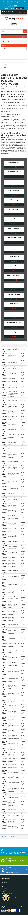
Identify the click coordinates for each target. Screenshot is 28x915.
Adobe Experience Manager (14, 209)
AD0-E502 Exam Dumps (4, 394)
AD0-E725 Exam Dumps (4, 748)
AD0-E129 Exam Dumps (4, 505)
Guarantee (4, 891)
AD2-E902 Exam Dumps (4, 760)
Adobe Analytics (14, 181)
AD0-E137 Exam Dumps (4, 754)
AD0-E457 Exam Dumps (4, 467)
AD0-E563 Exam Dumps (4, 783)
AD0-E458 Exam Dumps (4, 612)
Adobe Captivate (13, 303)
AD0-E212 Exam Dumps (4, 511)
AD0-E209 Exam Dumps (4, 412)
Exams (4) (14, 223)
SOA (4, 58)
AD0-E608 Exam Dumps (4, 665)
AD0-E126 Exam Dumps (4, 455)
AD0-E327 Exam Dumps (4, 517)
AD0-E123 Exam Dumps (4, 493)
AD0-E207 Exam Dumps (4, 374)
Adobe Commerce (14, 256)
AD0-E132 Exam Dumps (4, 559)
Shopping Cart (22, 12)
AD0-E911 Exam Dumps (4, 766)
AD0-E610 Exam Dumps (4, 821)
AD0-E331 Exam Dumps (4, 535)
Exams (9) (14, 270)
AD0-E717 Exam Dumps (4, 553)
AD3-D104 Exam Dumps (4, 400)
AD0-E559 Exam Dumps (4, 584)
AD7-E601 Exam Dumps (4, 488)
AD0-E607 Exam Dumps (4, 718)
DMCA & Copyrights (7, 893)
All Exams (4, 884)
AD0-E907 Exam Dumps (4, 700)
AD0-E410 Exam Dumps (4, 777)
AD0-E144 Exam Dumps (4, 815)
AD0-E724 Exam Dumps (4, 731)
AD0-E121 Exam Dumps (4, 380)
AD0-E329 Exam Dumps (4, 631)
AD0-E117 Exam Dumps (4, 368)
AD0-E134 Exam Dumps (4, 605)
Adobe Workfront (14, 266)
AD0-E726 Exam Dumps (4, 725)
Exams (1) (14, 252)
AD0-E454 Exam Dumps (4, 362)
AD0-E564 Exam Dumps (4, 790)
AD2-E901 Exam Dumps (4, 796)
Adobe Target (14, 219)
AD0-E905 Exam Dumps (4, 436)
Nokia (4, 54)
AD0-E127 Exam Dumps (4, 499)
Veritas (4, 61)
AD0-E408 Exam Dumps (4, 592)
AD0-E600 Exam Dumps (4, 481)
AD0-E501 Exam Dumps (4, 349)
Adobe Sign (14, 247)
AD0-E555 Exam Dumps (4, 474)
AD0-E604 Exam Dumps (4, 638)
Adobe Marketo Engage (14, 228)
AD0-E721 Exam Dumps (4, 619)
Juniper (4, 51)
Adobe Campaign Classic (14, 275)
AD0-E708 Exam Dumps (4, 418)
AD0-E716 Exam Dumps (4, 547)
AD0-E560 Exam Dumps (4, 672)
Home (3, 41)
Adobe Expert (14, 332)
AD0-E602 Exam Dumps (4, 570)
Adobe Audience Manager (14, 190)
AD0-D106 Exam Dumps (4, 645)
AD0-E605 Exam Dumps (4, 679)
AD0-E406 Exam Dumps (4, 387)
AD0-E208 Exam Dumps (4, 406)
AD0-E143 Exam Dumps (4, 809)
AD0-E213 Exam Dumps (4, 461)
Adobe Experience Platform (14, 237)
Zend (4, 67)
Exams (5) (14, 205)
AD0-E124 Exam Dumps (4, 442)
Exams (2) (14, 176)
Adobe (4, 48)
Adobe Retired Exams (8, 836)
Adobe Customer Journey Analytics (14, 285)
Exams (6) (14, 186)
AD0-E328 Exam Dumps (4, 524)
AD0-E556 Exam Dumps (4, 577)
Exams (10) (14, 261)
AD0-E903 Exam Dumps (4, 429)
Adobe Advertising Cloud (14, 171)
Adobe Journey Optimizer (14, 322)
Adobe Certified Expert (14, 162)
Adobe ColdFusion (14, 313)
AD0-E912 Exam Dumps (4, 771)
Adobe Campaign (14, 200)
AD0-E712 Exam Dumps (4, 541)
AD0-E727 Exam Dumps (4, 742)
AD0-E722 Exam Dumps (4, 658)
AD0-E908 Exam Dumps (4, 694)
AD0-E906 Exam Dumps (4, 599)
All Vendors (4, 882)
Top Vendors (5, 45)
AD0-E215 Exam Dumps (4, 827)
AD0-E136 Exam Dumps (4, 565)
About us (4, 890)
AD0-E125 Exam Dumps (4, 448)
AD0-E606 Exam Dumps (4, 687)
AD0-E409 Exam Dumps (4, 652)
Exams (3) (14, 167)
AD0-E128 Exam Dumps (4, 737)
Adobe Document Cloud (14, 294)
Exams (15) (14, 214)
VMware (5, 64)
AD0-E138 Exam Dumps (4, 803)
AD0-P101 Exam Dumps (4, 712)
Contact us (4, 888)
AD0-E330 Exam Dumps (4, 530)
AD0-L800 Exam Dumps (4, 706)
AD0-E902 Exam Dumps (4, 423)
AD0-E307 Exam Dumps (4, 355)
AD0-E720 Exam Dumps (4, 624)
